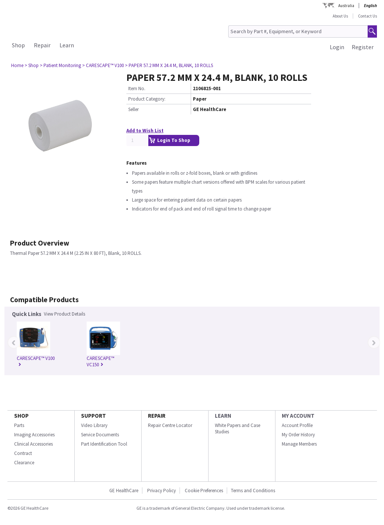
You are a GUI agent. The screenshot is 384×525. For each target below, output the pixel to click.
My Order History (298, 434)
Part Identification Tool (104, 444)
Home (17, 65)
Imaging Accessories (34, 434)
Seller (133, 109)
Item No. (136, 88)
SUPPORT (93, 415)
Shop (18, 45)
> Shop (32, 65)
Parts (19, 425)
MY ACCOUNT (298, 415)
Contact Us (367, 16)
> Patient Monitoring (60, 65)
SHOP (21, 415)
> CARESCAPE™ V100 (103, 65)
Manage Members (299, 444)
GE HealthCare (123, 490)
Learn (66, 45)
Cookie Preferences (204, 490)
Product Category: (146, 99)
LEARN (223, 415)
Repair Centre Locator (170, 425)
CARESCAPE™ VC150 (100, 361)
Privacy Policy (161, 490)
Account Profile (297, 425)
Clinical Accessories (33, 444)
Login (337, 47)
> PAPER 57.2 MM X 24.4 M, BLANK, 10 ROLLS (169, 65)
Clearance (24, 462)
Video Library (94, 425)
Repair (42, 45)
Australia (346, 5)
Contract (23, 453)
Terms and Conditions (253, 490)
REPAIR (156, 415)
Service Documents (100, 434)
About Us (340, 16)
